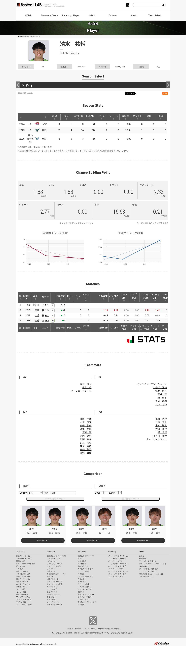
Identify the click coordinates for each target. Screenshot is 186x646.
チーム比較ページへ (55, 498)
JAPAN (91, 15)
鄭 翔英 (162, 397)
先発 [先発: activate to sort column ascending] (66, 117)
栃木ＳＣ (81, 559)
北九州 (36, 305)
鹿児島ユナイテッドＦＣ (87, 602)
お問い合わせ (114, 629)
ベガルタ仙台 (52, 561)
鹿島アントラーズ (23, 556)
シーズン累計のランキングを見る (152, 223)
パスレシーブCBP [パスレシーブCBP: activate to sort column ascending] (144, 297)
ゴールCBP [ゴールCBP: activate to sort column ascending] (165, 297)
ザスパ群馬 (82, 561)
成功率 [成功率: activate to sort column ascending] (125, 117)
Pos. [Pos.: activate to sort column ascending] (69, 297)
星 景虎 (162, 432)
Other (141, 552)
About (134, 15)
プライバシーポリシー (91, 629)
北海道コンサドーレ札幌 (56, 556)
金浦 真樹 (85, 453)
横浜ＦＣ (50, 576)
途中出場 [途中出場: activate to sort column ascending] (78, 117)
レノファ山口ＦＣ (84, 587)
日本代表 (142, 559)
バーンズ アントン (81, 391)
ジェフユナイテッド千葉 (25, 564)
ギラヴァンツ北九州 (85, 597)
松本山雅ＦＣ (83, 566)
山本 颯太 (161, 425)
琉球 (37, 320)
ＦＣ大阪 (81, 579)
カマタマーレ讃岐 (84, 589)
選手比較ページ (42, 540)
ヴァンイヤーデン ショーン (152, 384)
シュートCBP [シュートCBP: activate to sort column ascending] (155, 297)
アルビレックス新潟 (54, 584)
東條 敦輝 (85, 425)
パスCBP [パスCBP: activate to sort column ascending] (113, 297)
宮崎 (37, 310)
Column (112, 15)
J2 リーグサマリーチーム (118, 564)
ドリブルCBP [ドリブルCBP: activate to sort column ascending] (134, 297)
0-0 (47, 320)
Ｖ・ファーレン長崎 (24, 605)
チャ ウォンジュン (156, 439)
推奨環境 (78, 629)
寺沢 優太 (85, 384)
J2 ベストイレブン (115, 569)
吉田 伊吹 (161, 429)
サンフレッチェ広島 (24, 600)
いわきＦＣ (51, 569)
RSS (165, 93)
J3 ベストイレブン (115, 576)
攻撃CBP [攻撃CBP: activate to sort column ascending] (103, 297)
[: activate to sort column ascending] (27, 117)
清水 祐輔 (85, 429)
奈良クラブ (82, 582)
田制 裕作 (85, 439)
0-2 (47, 315)
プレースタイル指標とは (148, 569)
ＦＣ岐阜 (81, 574)
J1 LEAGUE (20, 552)
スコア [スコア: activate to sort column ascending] (45, 297)
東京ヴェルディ (22, 571)
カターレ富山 (52, 587)
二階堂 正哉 (160, 387)
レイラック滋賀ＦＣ (85, 576)
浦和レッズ (20, 561)
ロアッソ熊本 (83, 600)
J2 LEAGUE (51, 552)
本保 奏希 (85, 446)
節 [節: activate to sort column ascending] (20, 297)
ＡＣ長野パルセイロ (85, 569)
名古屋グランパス (23, 584)
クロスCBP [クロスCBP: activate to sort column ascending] (124, 297)
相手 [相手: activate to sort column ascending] (35, 297)
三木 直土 (161, 422)
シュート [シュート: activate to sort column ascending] (113, 117)
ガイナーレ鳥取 (84, 584)
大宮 (44, 124)
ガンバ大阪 (20, 589)
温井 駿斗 (161, 391)
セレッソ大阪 (21, 592)
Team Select (154, 15)
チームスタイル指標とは (148, 571)
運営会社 (104, 629)
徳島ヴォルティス (54, 594)
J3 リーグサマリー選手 (117, 574)
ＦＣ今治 (50, 597)
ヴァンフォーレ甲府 (54, 582)
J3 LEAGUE (82, 552)
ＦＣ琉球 (81, 605)
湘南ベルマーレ (53, 579)
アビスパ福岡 (21, 602)
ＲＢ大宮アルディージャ (56, 574)
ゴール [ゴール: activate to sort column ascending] (101, 117)
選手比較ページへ (131, 498)
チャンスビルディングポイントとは (75, 223)
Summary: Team (49, 15)
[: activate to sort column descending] (21, 117)
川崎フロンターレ (23, 576)
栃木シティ (51, 571)
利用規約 (70, 629)
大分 (37, 315)
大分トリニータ (53, 602)
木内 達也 (85, 435)
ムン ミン (161, 404)
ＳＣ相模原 (82, 564)
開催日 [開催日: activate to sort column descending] (26, 297)
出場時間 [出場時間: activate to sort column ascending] (90, 117)
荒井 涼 (162, 394)
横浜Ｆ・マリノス (23, 579)
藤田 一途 (85, 418)
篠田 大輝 (161, 418)
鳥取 (44, 130)
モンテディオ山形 (54, 566)
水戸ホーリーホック (24, 559)
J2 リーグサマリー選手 (117, 566)
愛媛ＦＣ (81, 592)
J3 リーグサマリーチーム (118, 571)
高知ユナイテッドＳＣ (86, 594)
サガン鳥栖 (51, 600)
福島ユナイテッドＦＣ (86, 556)
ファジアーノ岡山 (23, 597)
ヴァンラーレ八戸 (54, 559)
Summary (112, 552)
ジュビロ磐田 (52, 589)
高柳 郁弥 (85, 449)
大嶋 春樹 (161, 401)
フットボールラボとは (147, 561)
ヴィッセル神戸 (22, 594)
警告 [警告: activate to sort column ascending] (149, 117)
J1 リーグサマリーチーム (118, 556)
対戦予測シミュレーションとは (151, 574)
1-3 (47, 310)
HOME (28, 15)
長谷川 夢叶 (160, 435)
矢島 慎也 (85, 442)
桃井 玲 (86, 387)
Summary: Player (70, 15)
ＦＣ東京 (19, 569)
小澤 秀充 (85, 422)
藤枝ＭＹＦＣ (52, 592)
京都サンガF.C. (21, 587)
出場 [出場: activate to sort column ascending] (54, 117)
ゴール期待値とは (146, 576)
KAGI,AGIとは (144, 566)
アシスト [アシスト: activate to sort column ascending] (137, 117)
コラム (141, 556)
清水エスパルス (22, 582)
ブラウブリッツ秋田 (54, 564)
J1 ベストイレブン (115, 561)
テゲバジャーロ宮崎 (54, 605)
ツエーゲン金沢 (84, 571)
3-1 (47, 305)
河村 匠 (86, 432)
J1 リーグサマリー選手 (117, 559)
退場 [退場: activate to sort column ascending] (161, 117)
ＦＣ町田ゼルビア (23, 574)
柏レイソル (20, 566)
